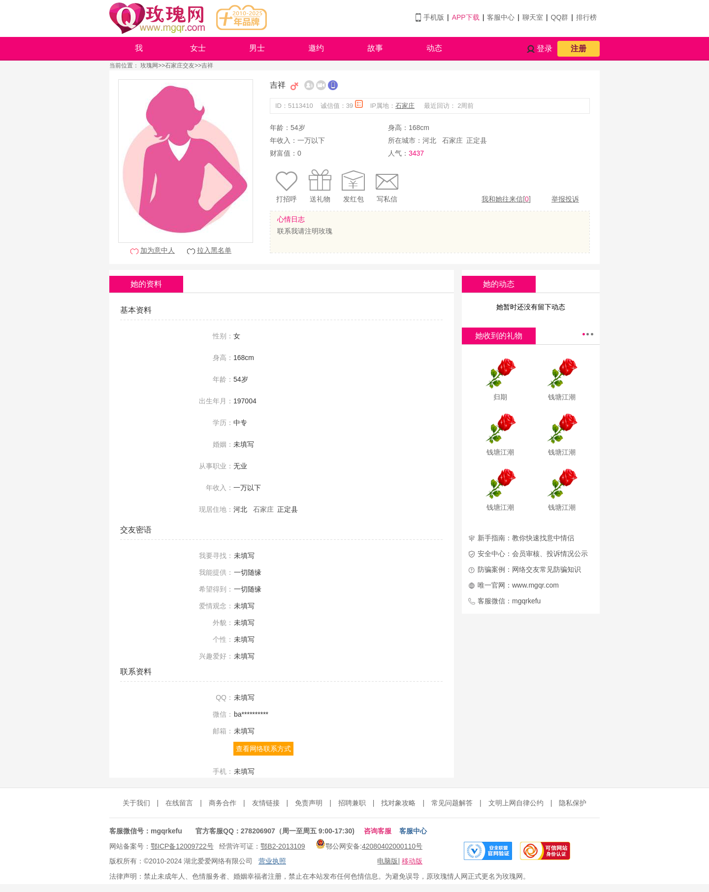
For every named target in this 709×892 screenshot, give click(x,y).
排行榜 (586, 17)
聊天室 (532, 17)
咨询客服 (377, 831)
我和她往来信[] (506, 199)
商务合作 (222, 803)
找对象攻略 (398, 803)
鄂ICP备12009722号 (182, 846)
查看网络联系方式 (263, 749)
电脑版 (387, 861)
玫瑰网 (149, 65)
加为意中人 (157, 250)
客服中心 (501, 17)
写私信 (387, 199)
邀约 (316, 48)
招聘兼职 (352, 803)
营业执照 (272, 861)
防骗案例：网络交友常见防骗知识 (529, 569)
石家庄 (405, 105)
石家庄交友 (179, 65)
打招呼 (286, 199)
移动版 (412, 861)
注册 (578, 48)
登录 (544, 48)
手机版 (433, 17)
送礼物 (320, 199)
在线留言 (179, 803)
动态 (434, 48)
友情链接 (266, 803)
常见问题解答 (452, 803)
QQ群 (560, 17)
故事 (375, 48)
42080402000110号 (392, 846)
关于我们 (136, 803)
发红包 (353, 199)
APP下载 (466, 17)
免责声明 (308, 803)
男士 (257, 48)
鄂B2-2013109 (282, 846)
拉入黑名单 (214, 250)
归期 (500, 397)
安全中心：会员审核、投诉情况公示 (533, 554)
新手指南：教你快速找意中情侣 (526, 538)
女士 (198, 48)
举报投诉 (565, 199)
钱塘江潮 (562, 397)
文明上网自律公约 (516, 803)
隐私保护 (572, 803)
